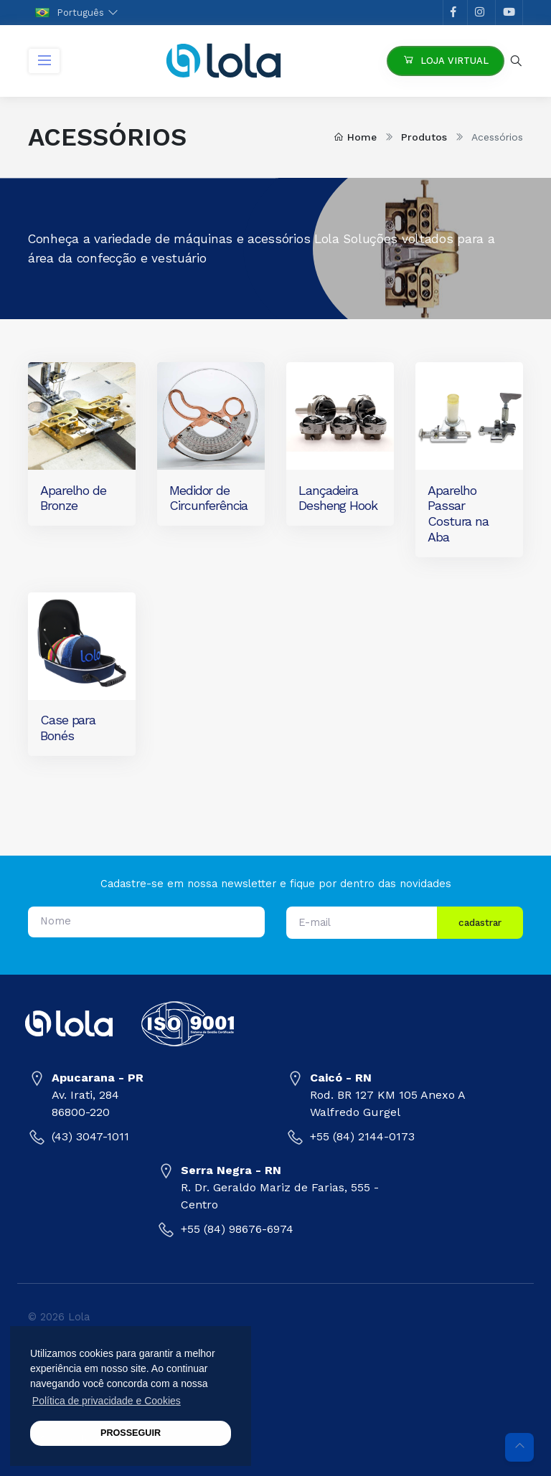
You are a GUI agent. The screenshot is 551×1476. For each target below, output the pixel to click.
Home (355, 137)
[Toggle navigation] (44, 61)
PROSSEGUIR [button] (130, 1433)
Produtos (424, 137)
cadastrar (479, 922)
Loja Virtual (445, 59)
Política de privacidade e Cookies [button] (106, 1400)
